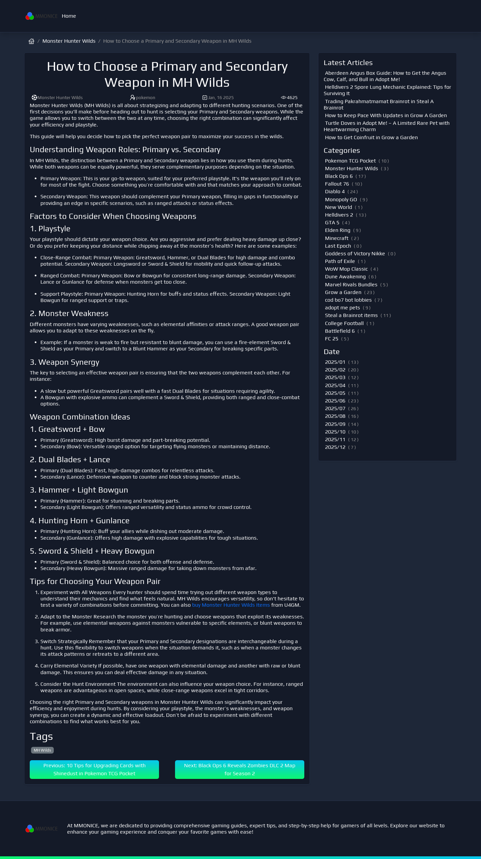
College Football (344, 323)
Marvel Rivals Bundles (351, 284)
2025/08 (335, 416)
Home (69, 16)
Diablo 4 (335, 191)
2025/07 (335, 408)
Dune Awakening (345, 276)
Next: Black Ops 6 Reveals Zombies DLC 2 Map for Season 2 (239, 769)
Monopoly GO (341, 199)
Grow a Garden (343, 292)
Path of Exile (340, 261)
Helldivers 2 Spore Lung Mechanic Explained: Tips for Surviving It (387, 90)
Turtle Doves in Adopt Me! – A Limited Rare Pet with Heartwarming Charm (387, 126)
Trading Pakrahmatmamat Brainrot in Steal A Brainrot (379, 104)
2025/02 (335, 369)
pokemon (142, 97)
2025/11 (335, 439)
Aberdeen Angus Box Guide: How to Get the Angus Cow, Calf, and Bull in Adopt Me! (385, 76)
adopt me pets (342, 307)
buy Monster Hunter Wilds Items (231, 605)
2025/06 (335, 400)
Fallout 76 (337, 184)
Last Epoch (338, 246)
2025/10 (335, 431)
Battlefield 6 (340, 331)
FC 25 (331, 338)
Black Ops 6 (339, 176)
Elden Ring (337, 230)
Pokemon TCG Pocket (350, 161)
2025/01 (335, 362)
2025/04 (335, 385)
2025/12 (335, 447)
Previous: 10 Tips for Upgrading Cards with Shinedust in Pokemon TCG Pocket (94, 769)
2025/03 (335, 377)
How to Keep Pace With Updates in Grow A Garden (386, 115)
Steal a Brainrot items (351, 315)
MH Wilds (42, 750)
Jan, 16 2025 (217, 97)
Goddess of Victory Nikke (355, 253)
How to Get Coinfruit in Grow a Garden (371, 137)
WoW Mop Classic (346, 269)
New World (338, 207)
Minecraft (336, 238)
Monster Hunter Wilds (69, 41)
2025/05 (335, 393)
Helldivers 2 (339, 215)
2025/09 (335, 424)
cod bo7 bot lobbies (348, 300)
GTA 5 (332, 222)
